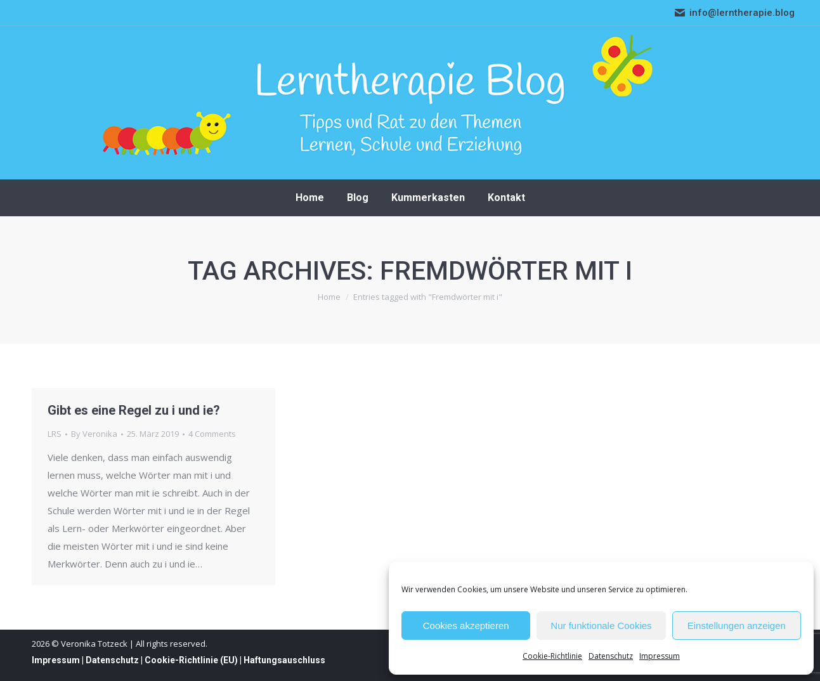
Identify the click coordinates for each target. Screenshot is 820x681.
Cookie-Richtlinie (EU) (191, 660)
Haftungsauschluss (284, 660)
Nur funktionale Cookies (600, 625)
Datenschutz (611, 656)
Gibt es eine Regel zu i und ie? (134, 410)
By (94, 433)
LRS (55, 433)
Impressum (659, 656)
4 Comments (212, 433)
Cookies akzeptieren (466, 625)
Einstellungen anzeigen (736, 625)
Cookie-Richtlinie (552, 656)
